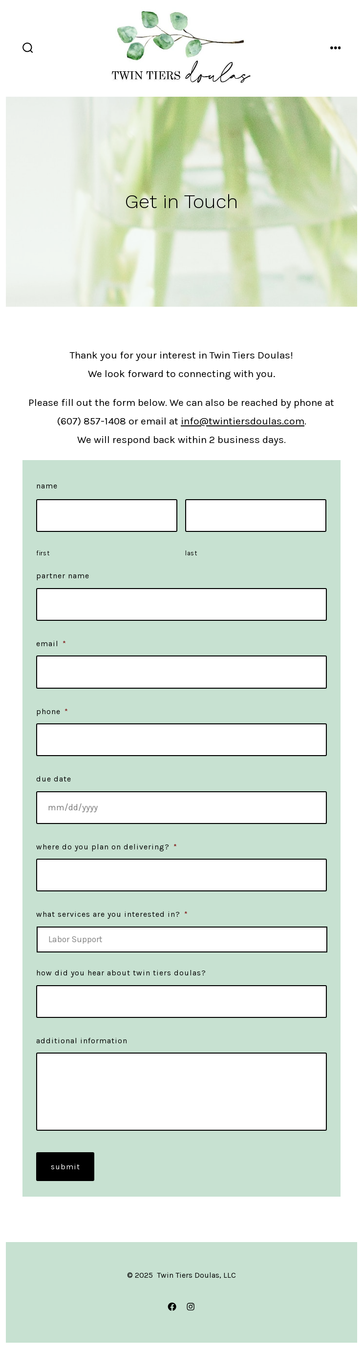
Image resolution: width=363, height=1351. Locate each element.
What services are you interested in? (112, 914)
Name (47, 485)
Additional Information (82, 1040)
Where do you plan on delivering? (106, 846)
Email (51, 643)
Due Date (53, 778)
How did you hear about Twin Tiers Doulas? (121, 972)
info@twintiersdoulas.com (242, 421)
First (42, 553)
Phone (52, 711)
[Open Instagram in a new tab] (191, 1306)
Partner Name (62, 575)
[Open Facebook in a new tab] (172, 1306)
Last (191, 553)
